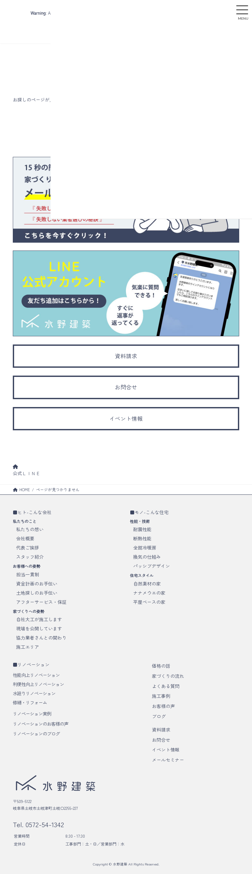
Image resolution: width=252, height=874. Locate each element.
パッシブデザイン (151, 566)
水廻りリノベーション (34, 693)
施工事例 (161, 696)
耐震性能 (142, 529)
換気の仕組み (147, 556)
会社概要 (25, 538)
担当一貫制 (27, 574)
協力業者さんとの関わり (41, 637)
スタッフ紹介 (30, 556)
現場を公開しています (39, 628)
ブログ (159, 716)
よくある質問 (165, 686)
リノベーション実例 (32, 713)
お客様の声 (163, 706)
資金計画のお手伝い (36, 583)
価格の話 (161, 665)
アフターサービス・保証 (41, 602)
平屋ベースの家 (149, 602)
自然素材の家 (147, 583)
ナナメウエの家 (149, 592)
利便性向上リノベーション (38, 684)
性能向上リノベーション (36, 675)
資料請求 (161, 729)
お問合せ (161, 739)
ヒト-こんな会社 (34, 512)
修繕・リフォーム (30, 702)
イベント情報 (165, 749)
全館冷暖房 (144, 547)
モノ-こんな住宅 (152, 512)
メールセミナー (168, 759)
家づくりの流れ (168, 676)
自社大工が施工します (39, 619)
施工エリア (27, 646)
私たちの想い (30, 529)
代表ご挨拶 (27, 547)
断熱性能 (142, 538)
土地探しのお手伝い (36, 592)
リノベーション (33, 664)
